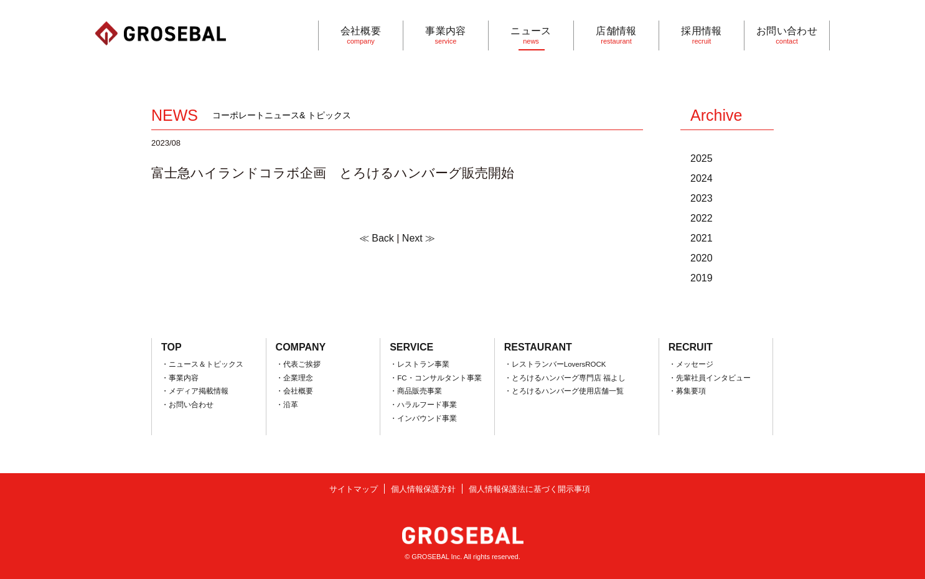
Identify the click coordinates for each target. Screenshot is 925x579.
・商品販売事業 (416, 391)
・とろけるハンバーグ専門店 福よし (565, 378)
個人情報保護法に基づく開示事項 (529, 489)
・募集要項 (687, 391)
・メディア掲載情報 (194, 391)
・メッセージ (691, 364)
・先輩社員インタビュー (710, 378)
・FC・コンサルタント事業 (435, 378)
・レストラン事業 (419, 364)
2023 (701, 198)
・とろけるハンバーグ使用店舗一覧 (564, 391)
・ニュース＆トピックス (202, 364)
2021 (701, 238)
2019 (701, 278)
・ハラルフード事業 (423, 404)
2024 (701, 178)
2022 (701, 218)
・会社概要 (294, 391)
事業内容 (445, 35)
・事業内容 (180, 378)
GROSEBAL (160, 33)
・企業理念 (294, 378)
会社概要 (361, 35)
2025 (701, 158)
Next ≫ (418, 238)
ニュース (531, 35)
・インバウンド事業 (423, 418)
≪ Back (376, 238)
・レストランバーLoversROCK (555, 364)
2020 (701, 258)
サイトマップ (353, 489)
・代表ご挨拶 (298, 364)
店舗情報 (616, 35)
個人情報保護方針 (423, 489)
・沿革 (287, 404)
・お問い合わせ (187, 404)
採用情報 (701, 35)
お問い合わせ (786, 35)
